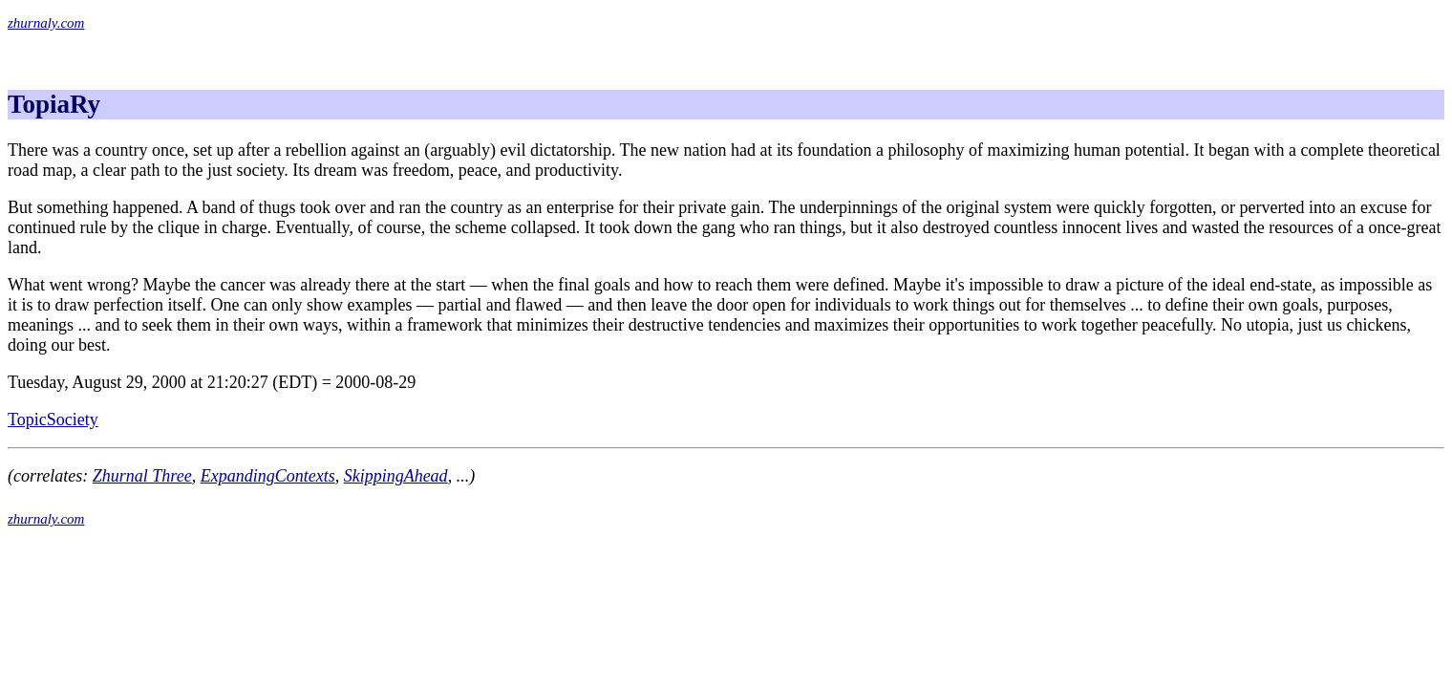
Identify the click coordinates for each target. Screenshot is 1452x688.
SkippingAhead (396, 475)
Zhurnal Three (142, 475)
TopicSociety (53, 419)
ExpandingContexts (268, 475)
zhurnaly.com (46, 23)
